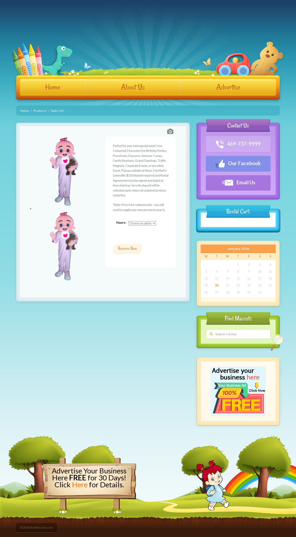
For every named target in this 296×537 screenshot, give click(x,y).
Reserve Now (127, 248)
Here (80, 484)
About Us (133, 87)
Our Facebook (238, 164)
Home (52, 87)
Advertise (228, 87)
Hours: (121, 222)
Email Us (238, 182)
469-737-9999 (238, 144)
